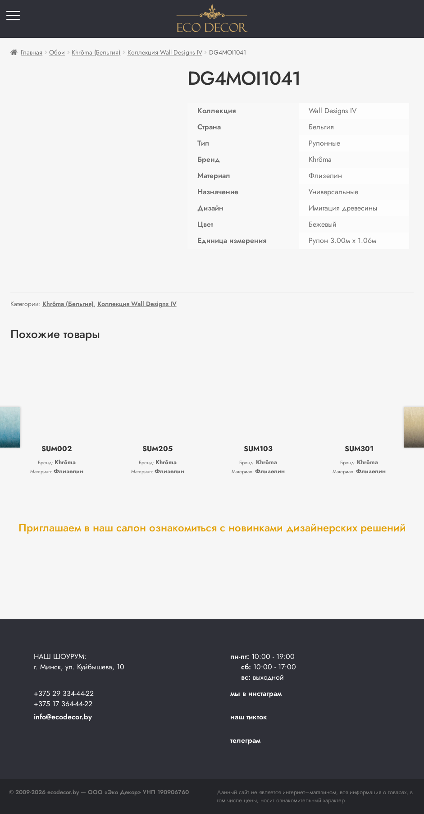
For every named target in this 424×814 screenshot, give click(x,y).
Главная (31, 52)
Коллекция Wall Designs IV (165, 52)
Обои (57, 52)
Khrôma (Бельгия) (96, 52)
